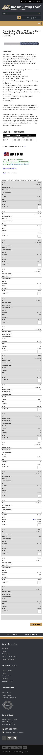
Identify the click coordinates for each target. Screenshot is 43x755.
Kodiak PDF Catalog (8, 659)
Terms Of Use (6, 692)
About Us (5, 649)
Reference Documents (9, 698)
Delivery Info (6, 654)
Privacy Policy (6, 695)
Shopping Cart (6, 676)
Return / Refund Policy (9, 656)
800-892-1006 (11, 728)
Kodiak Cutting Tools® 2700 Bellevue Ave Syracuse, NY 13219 (9, 722)
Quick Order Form (8, 681)
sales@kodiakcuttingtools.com (19, 164)
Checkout (5, 678)
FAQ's (4, 651)
